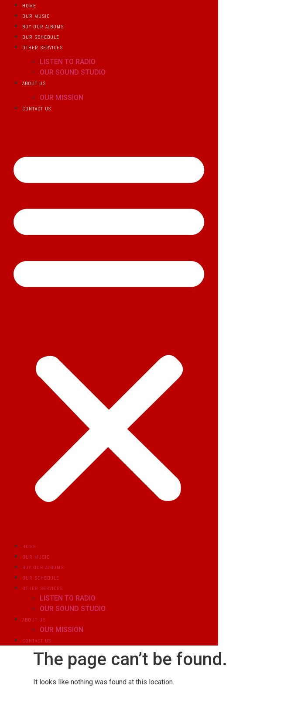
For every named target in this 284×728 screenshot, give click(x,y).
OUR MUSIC (35, 16)
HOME (29, 6)
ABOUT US (33, 83)
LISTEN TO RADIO (68, 62)
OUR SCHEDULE (40, 37)
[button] (109, 324)
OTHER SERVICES (42, 48)
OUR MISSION (61, 97)
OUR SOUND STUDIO (73, 72)
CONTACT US (36, 109)
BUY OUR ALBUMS (43, 27)
